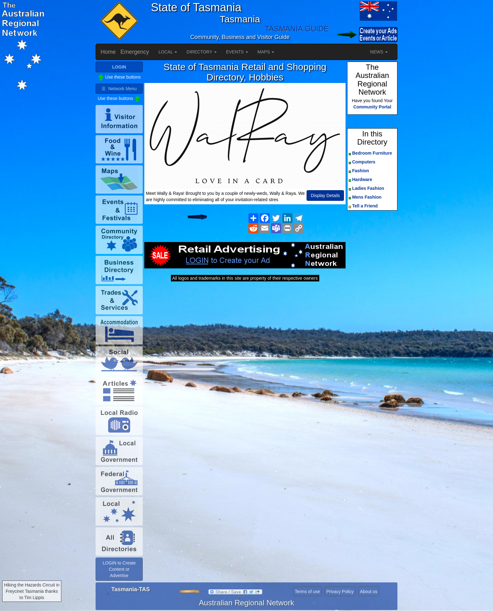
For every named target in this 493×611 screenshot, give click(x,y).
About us (368, 591)
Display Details (325, 195)
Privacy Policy (340, 591)
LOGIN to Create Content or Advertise (119, 569)
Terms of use (307, 591)
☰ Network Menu (119, 88)
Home (108, 52)
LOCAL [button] (167, 51)
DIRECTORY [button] (201, 51)
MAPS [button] (266, 51)
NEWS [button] (379, 51)
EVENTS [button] (237, 51)
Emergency (134, 52)
